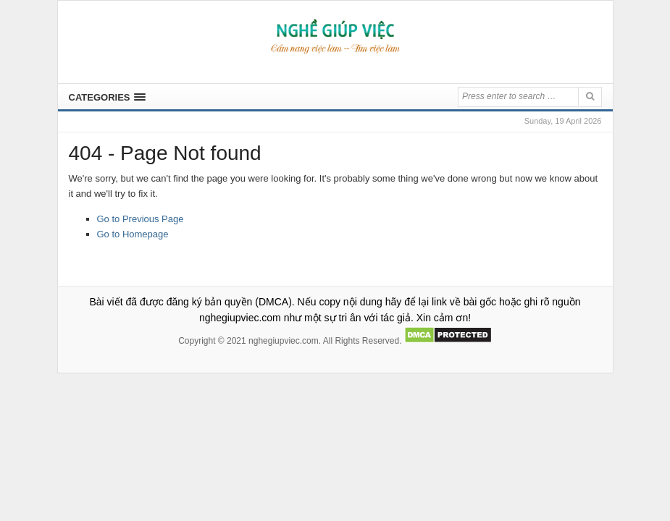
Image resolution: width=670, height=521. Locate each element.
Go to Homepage (133, 234)
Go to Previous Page (140, 218)
